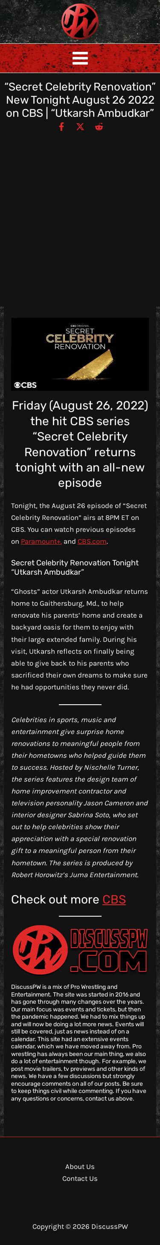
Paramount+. (41, 541)
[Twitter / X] (80, 126)
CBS (114, 899)
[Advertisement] (80, 215)
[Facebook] (61, 126)
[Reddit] (99, 126)
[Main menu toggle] (80, 58)
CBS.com (92, 541)
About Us (80, 1166)
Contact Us (80, 1178)
